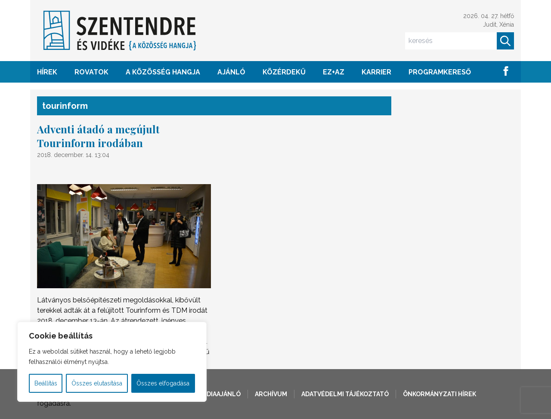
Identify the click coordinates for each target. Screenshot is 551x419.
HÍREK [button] (47, 72)
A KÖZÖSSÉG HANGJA (163, 72)
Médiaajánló (219, 394)
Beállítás (45, 383)
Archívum (271, 394)
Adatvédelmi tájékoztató (345, 394)
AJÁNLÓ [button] (231, 72)
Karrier (376, 72)
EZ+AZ (333, 72)
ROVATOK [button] (91, 72)
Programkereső (440, 72)
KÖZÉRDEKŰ (284, 72)
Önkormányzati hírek (439, 394)
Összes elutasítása (96, 383)
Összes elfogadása (162, 383)
